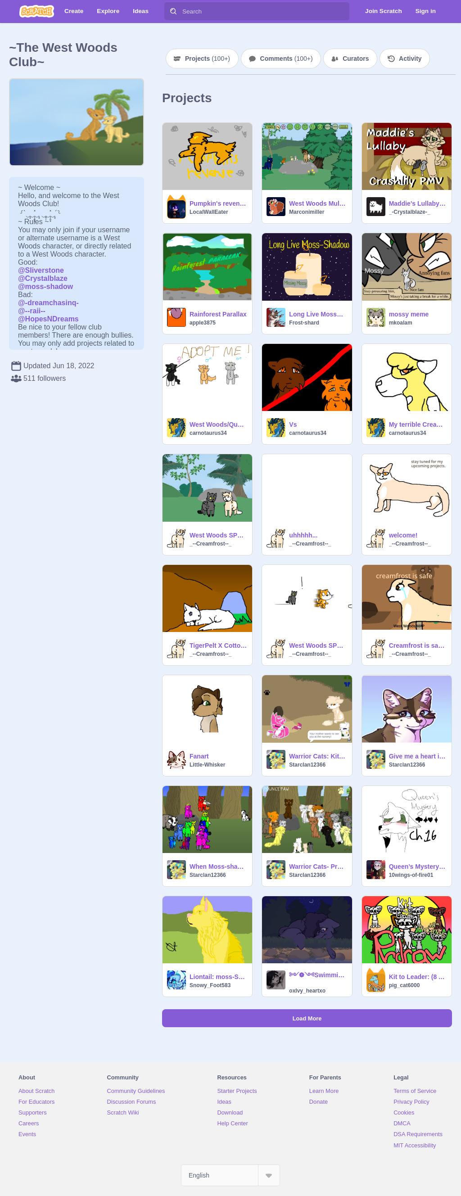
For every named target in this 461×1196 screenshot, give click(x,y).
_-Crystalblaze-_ (409, 212)
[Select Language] (230, 1175)
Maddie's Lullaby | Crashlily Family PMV (417, 203)
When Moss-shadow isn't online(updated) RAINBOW (218, 866)
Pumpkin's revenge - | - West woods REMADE (218, 203)
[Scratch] (36, 11)
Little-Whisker (207, 765)
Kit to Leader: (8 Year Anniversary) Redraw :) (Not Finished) (417, 976)
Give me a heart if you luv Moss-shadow (417, 756)
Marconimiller (306, 212)
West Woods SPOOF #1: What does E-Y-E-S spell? (218, 535)
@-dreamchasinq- (48, 303)
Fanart (199, 756)
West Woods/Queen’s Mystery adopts (218, 424)
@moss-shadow (45, 286)
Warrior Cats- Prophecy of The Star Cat (317, 866)
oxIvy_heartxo (307, 991)
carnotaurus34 (208, 433)
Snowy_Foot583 (210, 985)
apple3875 (203, 323)
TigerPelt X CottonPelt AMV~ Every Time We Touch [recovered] (218, 645)
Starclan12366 (307, 765)
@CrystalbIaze (43, 278)
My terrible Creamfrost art (417, 424)
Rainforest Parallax (218, 314)
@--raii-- (31, 311)
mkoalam (400, 323)
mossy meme (409, 314)
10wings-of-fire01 (411, 875)
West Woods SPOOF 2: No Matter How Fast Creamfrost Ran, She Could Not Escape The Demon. (317, 645)
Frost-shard (304, 323)
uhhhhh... (303, 535)
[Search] (173, 11)
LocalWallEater (209, 212)
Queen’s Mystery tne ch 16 (417, 866)
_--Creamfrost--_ (210, 544)
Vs (293, 424)
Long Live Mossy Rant (317, 314)
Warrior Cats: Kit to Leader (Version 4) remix (317, 756)
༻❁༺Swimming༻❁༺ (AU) (317, 975)
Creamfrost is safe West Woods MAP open (417, 645)
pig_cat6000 (404, 985)
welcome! (403, 535)
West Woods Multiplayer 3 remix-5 (317, 203)
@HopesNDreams (48, 319)
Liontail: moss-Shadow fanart (218, 976)
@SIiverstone (41, 270)
